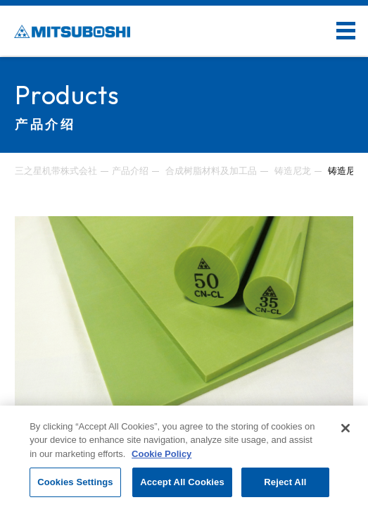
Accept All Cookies (182, 482)
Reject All (285, 482)
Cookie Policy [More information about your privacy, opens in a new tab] (161, 454)
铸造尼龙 (292, 170)
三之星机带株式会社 (56, 170)
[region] (184, 456)
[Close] (345, 428)
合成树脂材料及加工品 (211, 170)
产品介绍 (130, 170)
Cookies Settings (75, 482)
